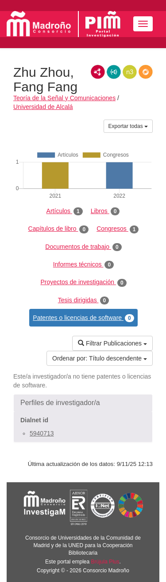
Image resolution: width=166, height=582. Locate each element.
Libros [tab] (105, 211)
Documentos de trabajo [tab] (83, 247)
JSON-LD (114, 72)
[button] (83, 402)
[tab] (83, 402)
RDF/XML (98, 72)
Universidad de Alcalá (43, 106)
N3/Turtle (130, 72)
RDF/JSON (146, 72)
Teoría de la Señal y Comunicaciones (64, 97)
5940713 (42, 433)
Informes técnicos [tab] (83, 265)
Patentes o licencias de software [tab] (83, 318)
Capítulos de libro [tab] (58, 229)
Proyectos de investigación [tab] (83, 282)
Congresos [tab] (118, 229)
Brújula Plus (105, 562)
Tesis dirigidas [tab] (83, 300)
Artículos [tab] (64, 211)
